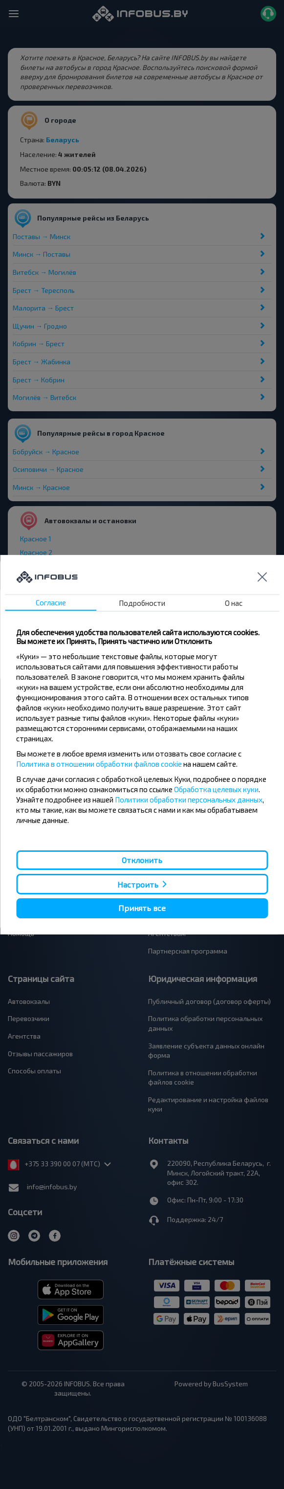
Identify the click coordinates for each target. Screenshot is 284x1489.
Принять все (142, 907)
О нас (233, 603)
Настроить (137, 884)
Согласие (51, 602)
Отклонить (142, 860)
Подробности (142, 603)
